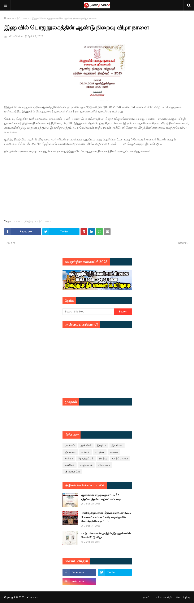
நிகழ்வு (29, 221)
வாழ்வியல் (86, 465)
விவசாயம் (104, 465)
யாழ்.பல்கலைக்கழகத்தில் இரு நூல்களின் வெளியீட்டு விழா (106, 535)
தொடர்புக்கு (183, 597)
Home (7, 18)
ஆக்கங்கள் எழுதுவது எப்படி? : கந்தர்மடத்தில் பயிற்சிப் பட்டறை (101, 497)
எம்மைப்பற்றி (164, 597)
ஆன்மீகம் (85, 445)
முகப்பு (147, 597)
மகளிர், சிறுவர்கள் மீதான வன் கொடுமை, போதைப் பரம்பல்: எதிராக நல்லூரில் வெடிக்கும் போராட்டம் (106, 517)
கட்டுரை (99, 452)
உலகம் (18, 221)
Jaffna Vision (15, 36)
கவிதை (114, 452)
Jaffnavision (32, 597)
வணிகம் (69, 465)
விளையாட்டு (72, 471)
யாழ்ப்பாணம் (21, 18)
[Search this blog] (88, 311)
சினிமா (69, 458)
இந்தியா (101, 445)
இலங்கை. (70, 452)
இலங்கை (117, 445)
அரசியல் (70, 445)
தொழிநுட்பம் (86, 458)
